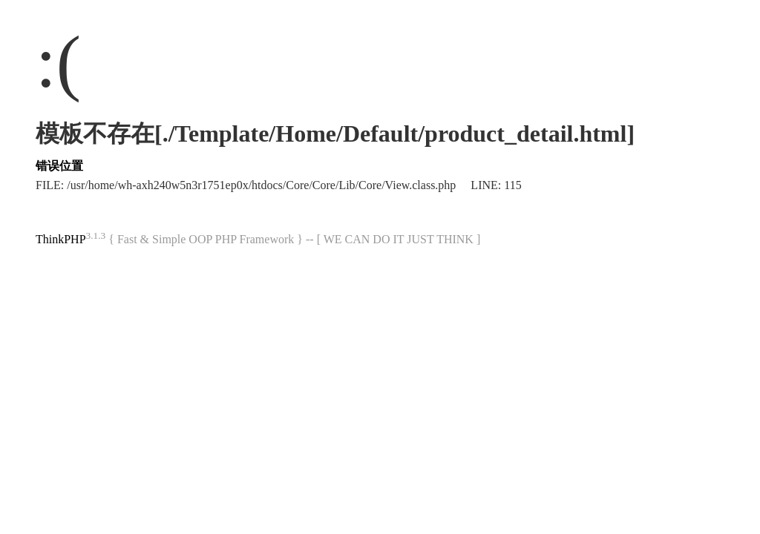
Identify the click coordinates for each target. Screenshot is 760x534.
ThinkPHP (61, 239)
